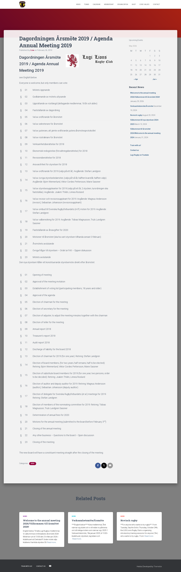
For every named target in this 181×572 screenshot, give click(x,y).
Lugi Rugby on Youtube (139, 155)
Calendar (96, 4)
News (78, 4)
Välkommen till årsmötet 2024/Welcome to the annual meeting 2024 (145, 133)
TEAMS (86, 4)
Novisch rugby (136, 115)
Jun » (154, 79)
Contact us (134, 150)
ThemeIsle (158, 566)
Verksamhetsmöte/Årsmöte (141, 106)
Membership (109, 4)
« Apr (136, 79)
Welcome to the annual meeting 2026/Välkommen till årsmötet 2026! (41, 523)
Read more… (52, 542)
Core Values (144, 4)
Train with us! (135, 145)
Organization (122, 4)
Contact (156, 4)
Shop (134, 4)
